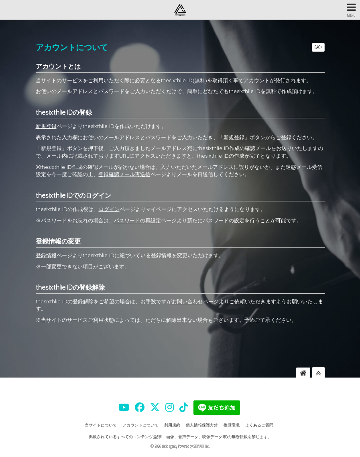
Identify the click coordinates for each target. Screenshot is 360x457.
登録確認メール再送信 (124, 174)
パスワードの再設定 (137, 220)
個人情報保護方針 (202, 425)
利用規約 (172, 425)
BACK (318, 47)
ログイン (109, 209)
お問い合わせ (187, 301)
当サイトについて (101, 425)
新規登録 (46, 126)
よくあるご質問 (259, 425)
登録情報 (46, 255)
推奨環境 (232, 425)
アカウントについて (140, 425)
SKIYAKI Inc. (201, 446)
